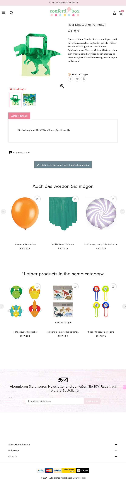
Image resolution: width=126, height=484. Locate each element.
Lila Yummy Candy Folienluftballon (100, 244)
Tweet (77, 78)
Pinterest (83, 78)
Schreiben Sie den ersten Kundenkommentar (63, 165)
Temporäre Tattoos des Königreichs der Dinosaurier (63, 332)
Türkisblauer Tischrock (63, 244)
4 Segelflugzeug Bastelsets (101, 332)
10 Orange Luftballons (25, 244)
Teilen (70, 78)
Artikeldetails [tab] (19, 115)
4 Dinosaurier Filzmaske (25, 332)
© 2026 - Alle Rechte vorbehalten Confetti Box (63, 478)
